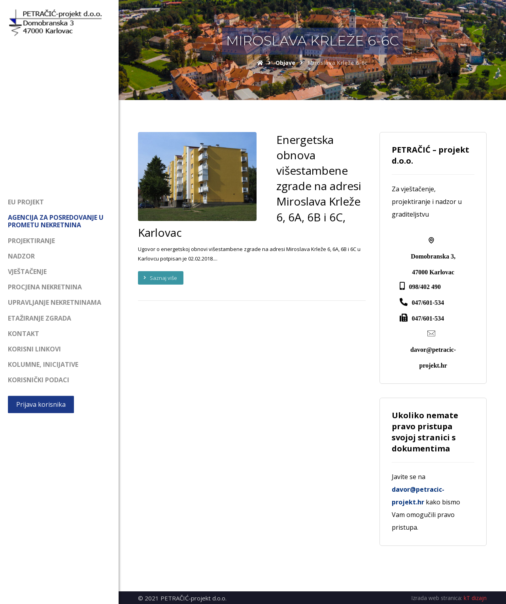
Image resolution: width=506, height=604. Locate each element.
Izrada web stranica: (436, 598)
